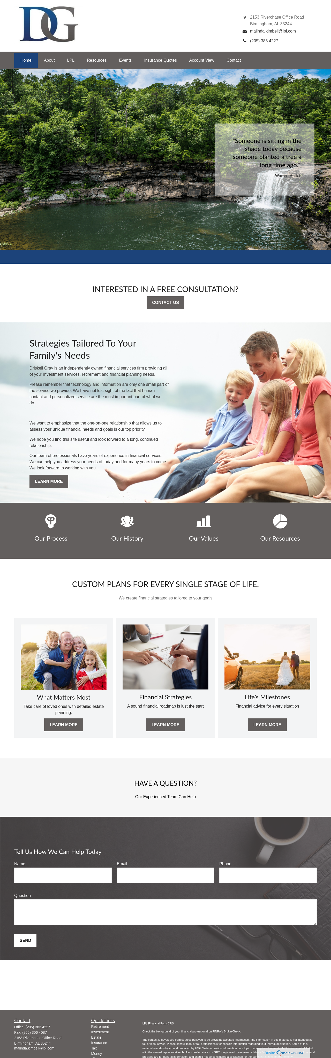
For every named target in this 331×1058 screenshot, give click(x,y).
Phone (225, 864)
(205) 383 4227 (38, 1027)
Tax (94, 1048)
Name (19, 864)
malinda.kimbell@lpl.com (34, 1048)
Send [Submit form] (25, 940)
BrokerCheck (232, 1031)
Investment (100, 1032)
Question (22, 895)
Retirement (100, 1026)
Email (122, 864)
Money (96, 1054)
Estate (96, 1037)
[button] (26, 60)
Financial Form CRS (161, 1023)
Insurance (99, 1043)
